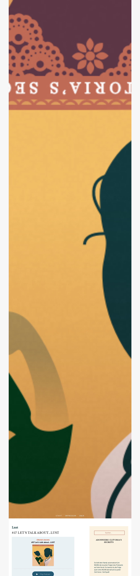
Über (81, 516)
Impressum (70, 516)
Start (59, 516)
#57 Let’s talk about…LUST (35, 532)
